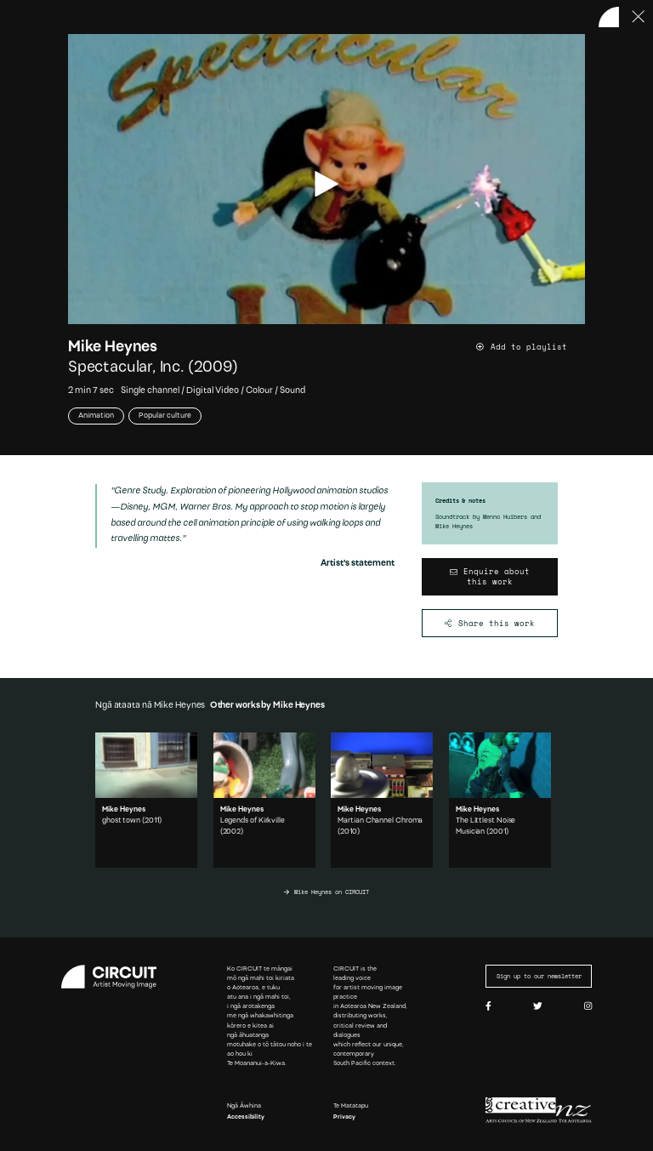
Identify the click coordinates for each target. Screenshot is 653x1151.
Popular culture (165, 415)
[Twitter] (537, 1006)
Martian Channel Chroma (380, 820)
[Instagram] (588, 1006)
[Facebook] (488, 1006)
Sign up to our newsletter (539, 976)
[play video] (326, 184)
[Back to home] (609, 17)
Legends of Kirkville (252, 820)
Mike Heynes (112, 347)
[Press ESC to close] (638, 17)
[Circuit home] (114, 977)
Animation (96, 415)
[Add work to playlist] (530, 347)
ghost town (121, 820)
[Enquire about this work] (490, 576)
